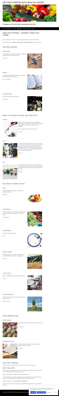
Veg (15, 28)
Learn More (5, 58)
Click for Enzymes (6, 301)
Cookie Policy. (48, 389)
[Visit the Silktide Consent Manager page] (56, 392)
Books (33, 28)
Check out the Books (7, 79)
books (25, 377)
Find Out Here (21, 326)
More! (4, 235)
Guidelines (8, 28)
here (22, 371)
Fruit (12, 28)
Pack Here (5, 278)
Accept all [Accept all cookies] (33, 392)
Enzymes (28, 28)
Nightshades (19, 28)
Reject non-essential (41, 392)
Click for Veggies (6, 217)
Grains (24, 28)
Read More (20, 152)
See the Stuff (5, 99)
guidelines (8, 365)
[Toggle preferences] (49, 392)
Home (4, 28)
